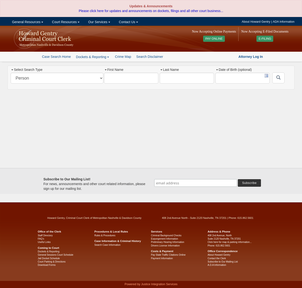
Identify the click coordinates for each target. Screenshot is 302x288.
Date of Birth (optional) (234, 70)
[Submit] (278, 77)
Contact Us (128, 22)
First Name (114, 70)
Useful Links (44, 242)
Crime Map (123, 57)
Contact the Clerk (217, 258)
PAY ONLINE (214, 38)
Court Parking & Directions (52, 261)
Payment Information (162, 258)
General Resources (27, 22)
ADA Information (283, 21)
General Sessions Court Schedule (55, 255)
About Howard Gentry (256, 21)
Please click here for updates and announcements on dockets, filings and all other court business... (151, 11)
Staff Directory (45, 235)
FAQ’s (41, 238)
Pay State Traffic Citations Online (168, 255)
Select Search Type (26, 70)
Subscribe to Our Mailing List (223, 261)
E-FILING (265, 38)
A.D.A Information (217, 265)
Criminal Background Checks (166, 235)
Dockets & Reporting (48, 251)
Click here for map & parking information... (230, 242)
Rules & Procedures (104, 235)
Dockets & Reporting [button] (92, 57)
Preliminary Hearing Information (167, 242)
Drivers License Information (165, 245)
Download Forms (47, 265)
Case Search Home (56, 57)
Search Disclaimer (149, 57)
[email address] (195, 183)
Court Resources (65, 22)
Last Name (169, 70)
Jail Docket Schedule (49, 258)
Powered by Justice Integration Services (151, 284)
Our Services (98, 22)
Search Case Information (107, 245)
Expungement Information (164, 238)
